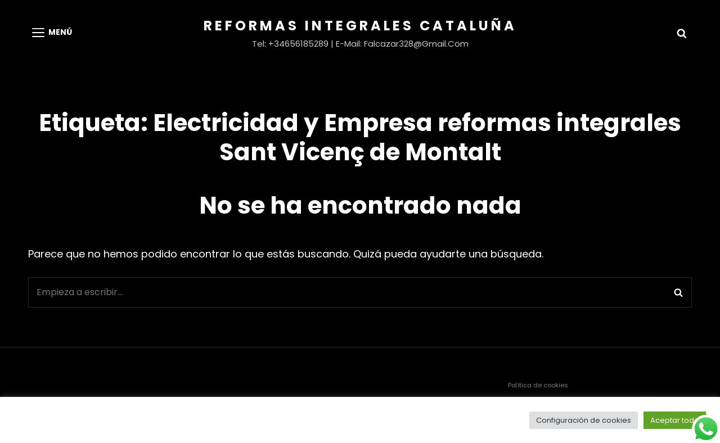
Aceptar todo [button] (674, 420)
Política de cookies (538, 385)
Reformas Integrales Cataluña (360, 25)
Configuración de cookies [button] (583, 420)
